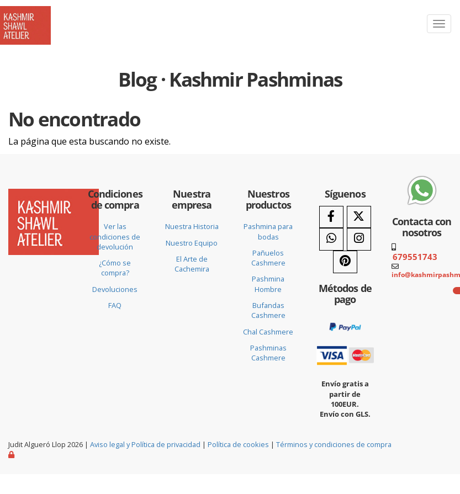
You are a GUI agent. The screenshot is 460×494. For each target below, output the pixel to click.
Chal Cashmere (268, 332)
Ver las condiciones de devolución (114, 236)
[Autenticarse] (12, 454)
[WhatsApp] (331, 239)
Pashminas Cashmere (268, 353)
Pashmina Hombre (268, 284)
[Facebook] (331, 217)
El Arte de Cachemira (192, 264)
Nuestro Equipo (192, 243)
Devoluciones (115, 289)
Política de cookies (238, 444)
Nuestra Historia (192, 226)
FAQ (114, 305)
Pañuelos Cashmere (268, 258)
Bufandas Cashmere (268, 310)
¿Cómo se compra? (115, 268)
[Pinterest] (345, 262)
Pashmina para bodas (268, 231)
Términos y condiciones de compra (334, 444)
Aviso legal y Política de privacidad (145, 444)
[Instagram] (359, 239)
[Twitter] (359, 217)
